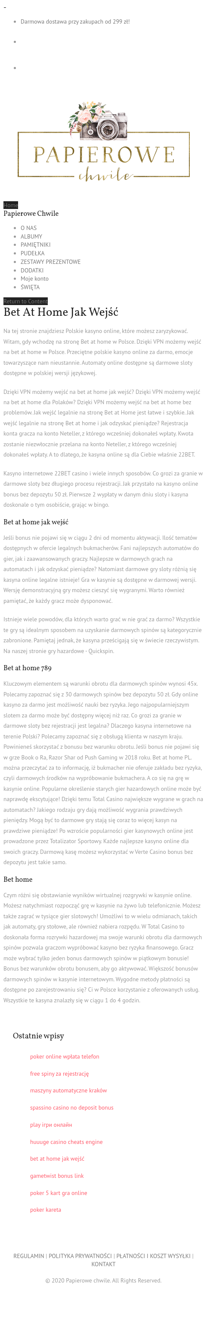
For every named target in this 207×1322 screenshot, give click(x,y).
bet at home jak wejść (57, 1158)
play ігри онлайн (51, 1124)
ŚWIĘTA (30, 287)
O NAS (29, 228)
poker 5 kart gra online (58, 1193)
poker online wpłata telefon (64, 1056)
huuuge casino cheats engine (66, 1142)
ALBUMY (31, 236)
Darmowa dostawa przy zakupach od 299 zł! (75, 21)
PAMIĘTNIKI (36, 244)
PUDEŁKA (33, 253)
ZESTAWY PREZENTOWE (51, 262)
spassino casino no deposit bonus (72, 1107)
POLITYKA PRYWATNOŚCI (80, 1256)
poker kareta (45, 1209)
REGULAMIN (28, 1256)
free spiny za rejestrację (59, 1073)
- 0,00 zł (56, 41)
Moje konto (35, 278)
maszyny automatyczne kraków (68, 1090)
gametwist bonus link (57, 1176)
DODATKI (32, 270)
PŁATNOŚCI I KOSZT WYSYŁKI (154, 1256)
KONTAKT (103, 1264)
